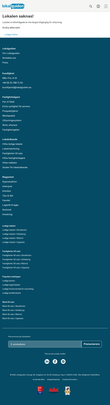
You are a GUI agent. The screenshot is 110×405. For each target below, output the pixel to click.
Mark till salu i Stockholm (13, 306)
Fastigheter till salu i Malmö (15, 264)
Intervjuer (7, 186)
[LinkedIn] (47, 361)
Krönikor (6, 191)
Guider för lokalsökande (15, 167)
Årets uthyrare (9, 125)
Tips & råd (7, 196)
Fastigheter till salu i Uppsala (15, 268)
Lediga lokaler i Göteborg (14, 234)
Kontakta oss (9, 58)
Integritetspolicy (53, 379)
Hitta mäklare (9, 163)
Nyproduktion (9, 182)
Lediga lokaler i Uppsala (13, 242)
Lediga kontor (8, 281)
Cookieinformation (69, 379)
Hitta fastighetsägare (13, 158)
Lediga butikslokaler (11, 293)
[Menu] (105, 6)
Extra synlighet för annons (16, 106)
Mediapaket (8, 116)
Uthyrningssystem (12, 120)
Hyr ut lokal (8, 102)
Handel (6, 200)
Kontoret (6, 210)
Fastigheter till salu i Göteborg (16, 259)
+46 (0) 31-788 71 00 (12, 83)
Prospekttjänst (10, 111)
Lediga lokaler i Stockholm (14, 230)
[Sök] (90, 6)
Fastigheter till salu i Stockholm (16, 255)
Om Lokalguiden (11, 53)
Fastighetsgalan (10, 130)
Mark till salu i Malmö (12, 314)
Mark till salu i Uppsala (12, 318)
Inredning (7, 214)
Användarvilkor (39, 379)
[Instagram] (63, 361)
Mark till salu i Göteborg (13, 310)
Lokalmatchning (10, 149)
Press (5, 63)
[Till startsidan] (13, 6)
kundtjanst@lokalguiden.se (16, 87)
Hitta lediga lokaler (12, 144)
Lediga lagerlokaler (11, 285)
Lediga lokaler (11, 35)
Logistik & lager (10, 205)
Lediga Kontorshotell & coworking (17, 289)
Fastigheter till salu (12, 153)
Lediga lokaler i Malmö (12, 238)
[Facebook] (55, 361)
